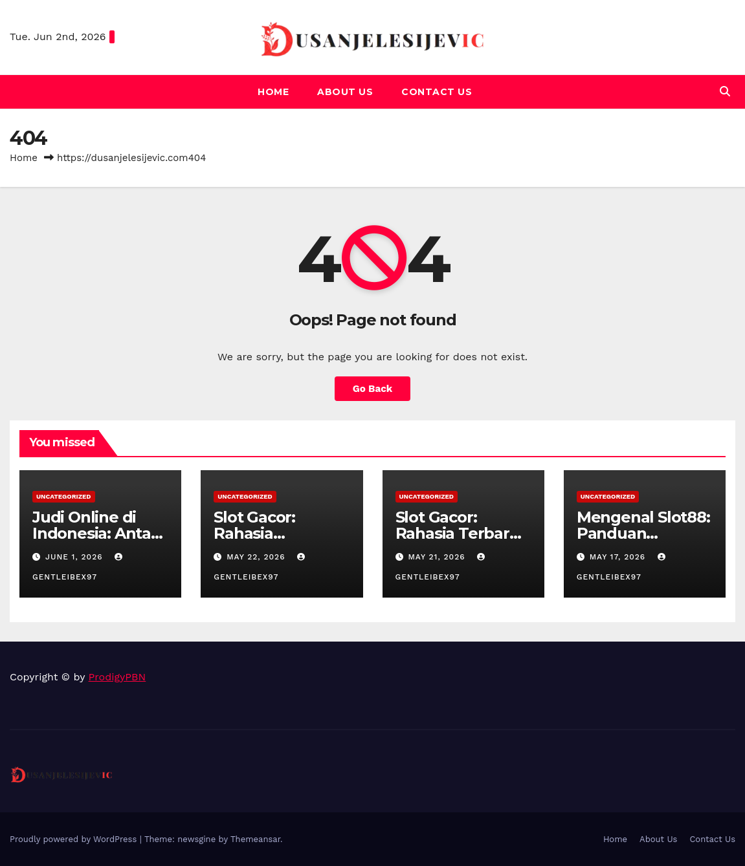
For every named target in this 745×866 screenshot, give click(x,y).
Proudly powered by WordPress (75, 839)
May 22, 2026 (257, 556)
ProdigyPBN (117, 677)
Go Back (373, 389)
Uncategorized (63, 496)
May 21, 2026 (438, 556)
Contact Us (436, 92)
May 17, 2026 (619, 556)
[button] (725, 91)
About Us (345, 92)
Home (273, 92)
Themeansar (255, 839)
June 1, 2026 (75, 556)
